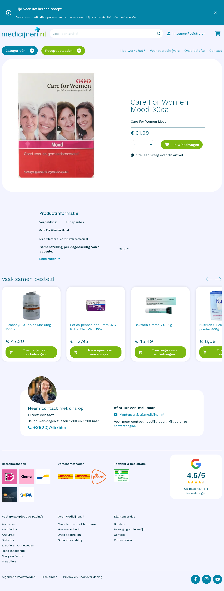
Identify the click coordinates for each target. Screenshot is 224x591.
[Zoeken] (158, 33)
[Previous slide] (209, 279)
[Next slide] (218, 279)
